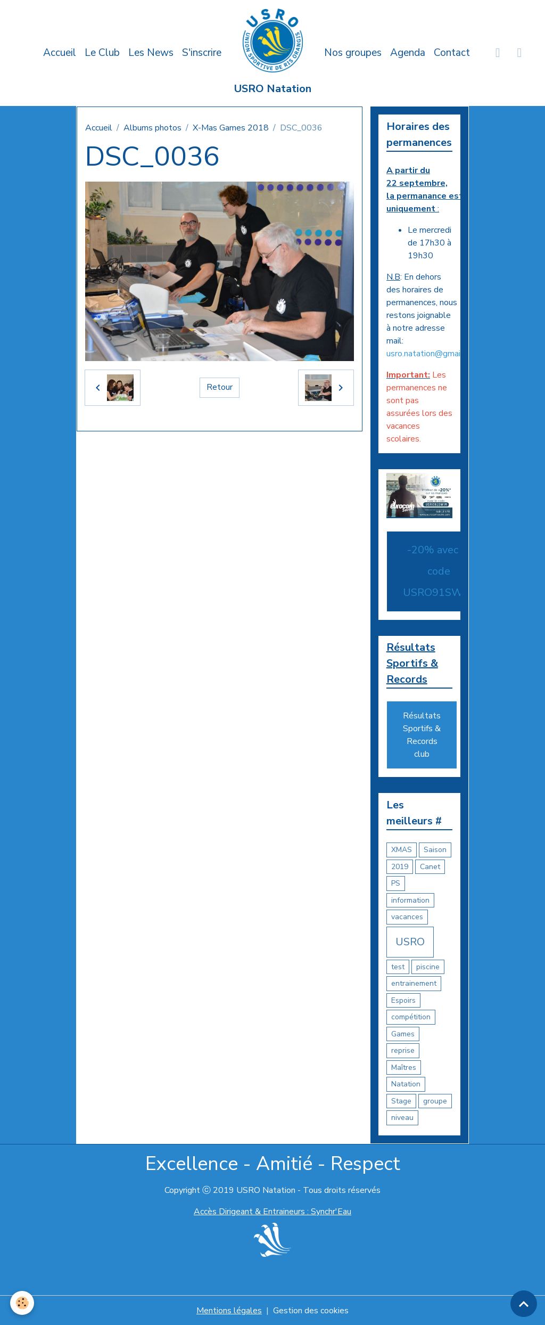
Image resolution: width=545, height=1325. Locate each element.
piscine (428, 967)
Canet (430, 867)
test (397, 967)
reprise (403, 1051)
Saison (435, 850)
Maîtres (403, 1067)
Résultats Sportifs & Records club (422, 735)
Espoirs (403, 1000)
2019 (399, 867)
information (410, 900)
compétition (411, 1017)
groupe (435, 1101)
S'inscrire (201, 53)
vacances (407, 917)
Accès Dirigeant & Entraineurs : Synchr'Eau (272, 1211)
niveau (402, 1118)
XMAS (401, 850)
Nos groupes (353, 53)
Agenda (407, 53)
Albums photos (152, 128)
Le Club (102, 53)
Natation (405, 1084)
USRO (410, 942)
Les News (151, 53)
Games (403, 1034)
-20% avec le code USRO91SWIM (439, 571)
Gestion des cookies (311, 1310)
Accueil (59, 53)
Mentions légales (229, 1310)
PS (395, 884)
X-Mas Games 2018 (231, 128)
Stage (401, 1101)
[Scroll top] (523, 1303)
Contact (452, 53)
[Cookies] (23, 1303)
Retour (220, 388)
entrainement (413, 984)
